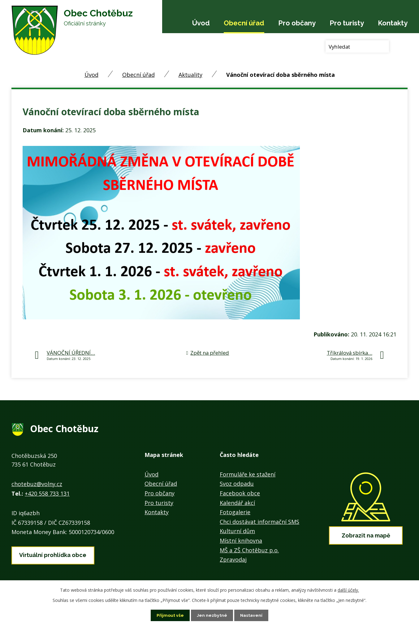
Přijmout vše (170, 615)
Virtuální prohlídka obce (52, 554)
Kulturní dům (237, 531)
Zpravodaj (233, 559)
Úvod (201, 23)
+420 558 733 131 (47, 493)
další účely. (348, 590)
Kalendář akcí (237, 502)
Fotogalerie (235, 512)
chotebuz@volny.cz (36, 484)
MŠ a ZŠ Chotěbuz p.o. (249, 550)
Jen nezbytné (212, 615)
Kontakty (393, 23)
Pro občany (297, 23)
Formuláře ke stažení (247, 474)
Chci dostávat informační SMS (259, 521)
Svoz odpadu (237, 483)
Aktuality (190, 74)
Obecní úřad (244, 23)
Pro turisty (347, 23)
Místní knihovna (241, 540)
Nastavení (251, 615)
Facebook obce (240, 493)
